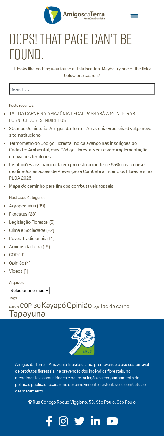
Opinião (16, 263)
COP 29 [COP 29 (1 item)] (14, 307)
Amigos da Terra (25, 246)
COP (13, 255)
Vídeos (16, 271)
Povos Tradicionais (27, 238)
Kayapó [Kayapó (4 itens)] (53, 305)
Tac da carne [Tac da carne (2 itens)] (114, 306)
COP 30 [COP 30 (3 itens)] (30, 305)
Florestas (18, 214)
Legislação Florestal (28, 222)
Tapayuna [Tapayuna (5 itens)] (27, 313)
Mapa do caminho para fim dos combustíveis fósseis (61, 186)
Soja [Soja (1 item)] (96, 307)
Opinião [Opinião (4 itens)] (79, 305)
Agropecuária (22, 206)
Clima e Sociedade (27, 230)
